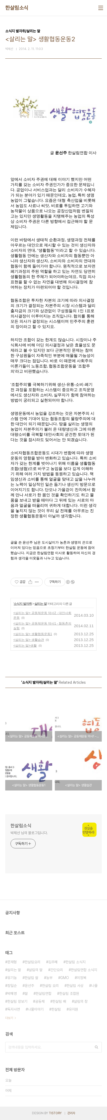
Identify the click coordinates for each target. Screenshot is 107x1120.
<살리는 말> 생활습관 (28, 640)
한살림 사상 (75, 986)
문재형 (12, 962)
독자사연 (13, 1009)
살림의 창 (81, 1001)
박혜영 (12, 993)
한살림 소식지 (75, 962)
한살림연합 (43, 993)
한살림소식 (16, 8)
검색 (96, 1047)
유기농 (12, 978)
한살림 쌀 (31, 978)
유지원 (73, 1009)
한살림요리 (32, 962)
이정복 (81, 978)
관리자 (71, 1113)
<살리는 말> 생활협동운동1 (32, 634)
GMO (64, 978)
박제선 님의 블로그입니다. (29, 833)
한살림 (56, 1009)
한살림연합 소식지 (84, 970)
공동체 (40, 1001)
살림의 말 (35, 970)
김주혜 (53, 962)
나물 (94, 986)
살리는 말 (40, 604)
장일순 (12, 986)
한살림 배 (59, 1001)
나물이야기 (36, 1009)
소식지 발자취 (22, 604)
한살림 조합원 (69, 993)
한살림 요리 (50, 986)
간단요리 (56, 970)
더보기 (9, 1018)
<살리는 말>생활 (25, 645)
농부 (49, 978)
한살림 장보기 (17, 1001)
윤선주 (29, 986)
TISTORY (55, 1113)
